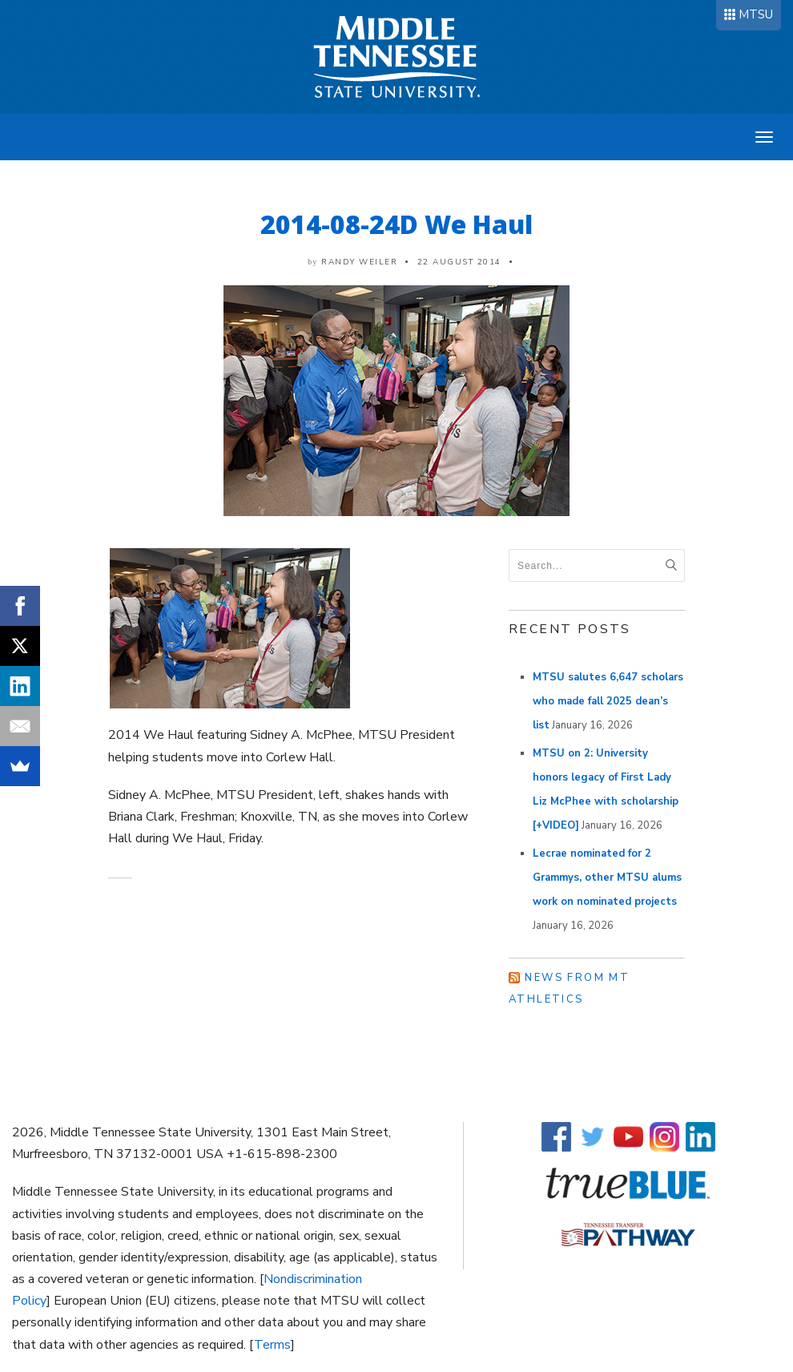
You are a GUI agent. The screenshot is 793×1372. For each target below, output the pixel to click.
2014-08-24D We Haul (396, 224)
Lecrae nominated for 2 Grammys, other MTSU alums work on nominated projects (607, 877)
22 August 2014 (459, 262)
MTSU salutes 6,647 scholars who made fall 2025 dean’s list (608, 701)
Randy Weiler (359, 262)
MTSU (756, 14)
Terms (272, 1345)
